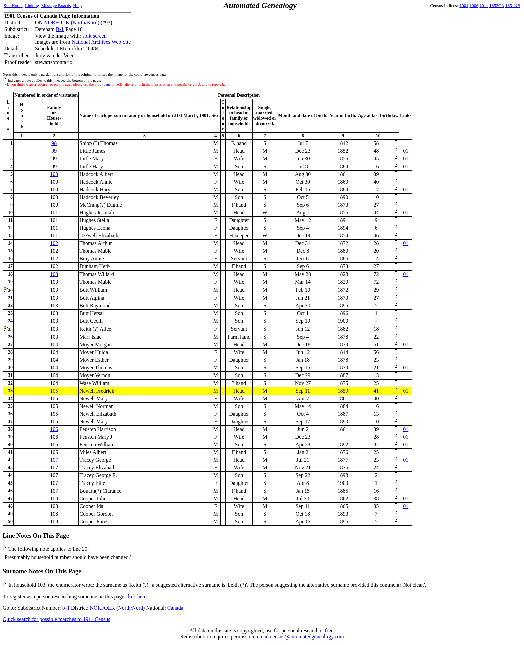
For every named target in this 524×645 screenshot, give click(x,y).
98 (54, 143)
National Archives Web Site (101, 42)
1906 (474, 5)
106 (54, 429)
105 (54, 391)
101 (54, 212)
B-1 (60, 29)
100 (54, 174)
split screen (94, 36)
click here (136, 596)
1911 (484, 5)
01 (405, 151)
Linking (32, 5)
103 (54, 274)
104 (54, 344)
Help (77, 5)
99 (54, 151)
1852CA (496, 5)
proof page (103, 84)
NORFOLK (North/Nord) (71, 22)
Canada (175, 608)
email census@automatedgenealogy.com (300, 636)
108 (54, 498)
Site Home (13, 5)
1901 (464, 5)
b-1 (66, 608)
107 (54, 460)
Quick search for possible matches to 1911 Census (56, 619)
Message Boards (56, 5)
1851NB (512, 5)
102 (54, 243)
